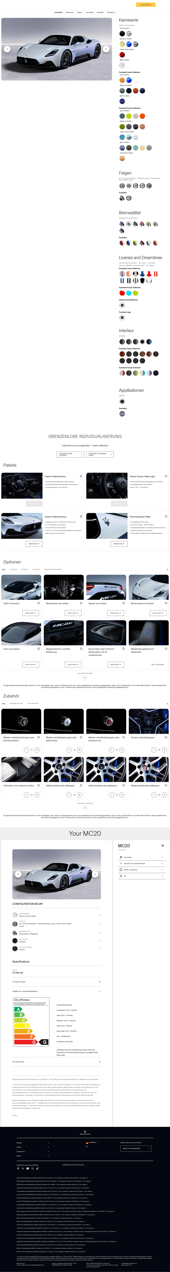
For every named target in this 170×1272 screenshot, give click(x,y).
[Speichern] (163, 845)
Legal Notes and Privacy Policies (73, 1165)
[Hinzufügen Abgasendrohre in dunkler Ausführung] (73, 664)
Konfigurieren (145, 5)
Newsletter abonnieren (131, 1148)
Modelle (13, 5)
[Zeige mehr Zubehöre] (85, 808)
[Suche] (167, 569)
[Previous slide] (7, 49)
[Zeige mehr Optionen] (85, 677)
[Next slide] (106, 49)
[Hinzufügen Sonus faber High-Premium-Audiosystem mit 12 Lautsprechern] (115, 664)
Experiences (34, 5)
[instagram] (32, 1168)
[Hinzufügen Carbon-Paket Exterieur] (34, 544)
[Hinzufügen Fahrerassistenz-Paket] (119, 544)
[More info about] (82, 476)
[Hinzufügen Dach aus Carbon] (30, 664)
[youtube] (27, 1168)
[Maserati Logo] (85, 5)
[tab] (3, 569)
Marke (45, 5)
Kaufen (23, 5)
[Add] (37, 750)
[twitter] (23, 1168)
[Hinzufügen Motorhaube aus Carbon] (73, 613)
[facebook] (18, 1168)
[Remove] (26, 750)
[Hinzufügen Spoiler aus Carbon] (115, 613)
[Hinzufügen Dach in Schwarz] (30, 613)
